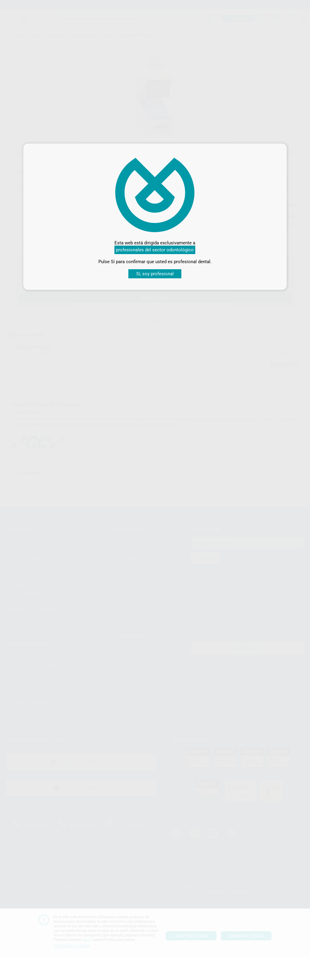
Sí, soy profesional (155, 274)
